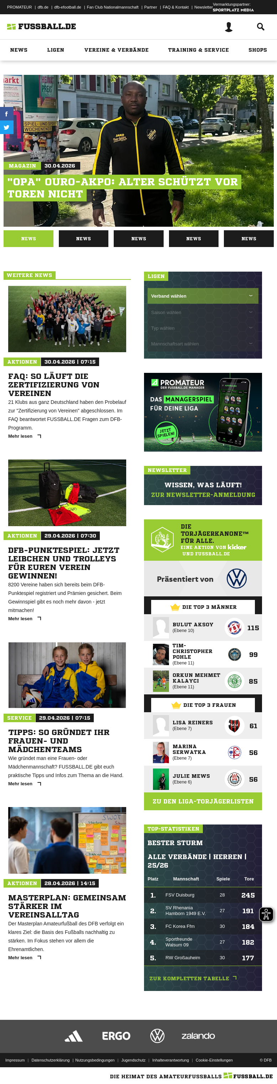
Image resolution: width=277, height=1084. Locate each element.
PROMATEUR (19, 7)
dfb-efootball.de (67, 7)
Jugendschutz (133, 1060)
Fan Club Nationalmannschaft (113, 7)
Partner (150, 7)
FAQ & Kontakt (176, 7)
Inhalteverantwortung (170, 1060)
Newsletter (203, 7)
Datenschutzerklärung (50, 1060)
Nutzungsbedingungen (94, 1060)
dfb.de (42, 7)
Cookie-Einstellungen (214, 1060)
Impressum (15, 1060)
